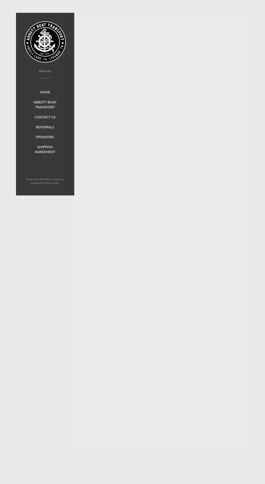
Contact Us (45, 118)
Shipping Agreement (45, 150)
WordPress (46, 180)
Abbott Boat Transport (45, 105)
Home (45, 93)
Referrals (45, 128)
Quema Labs (52, 183)
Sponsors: (45, 138)
